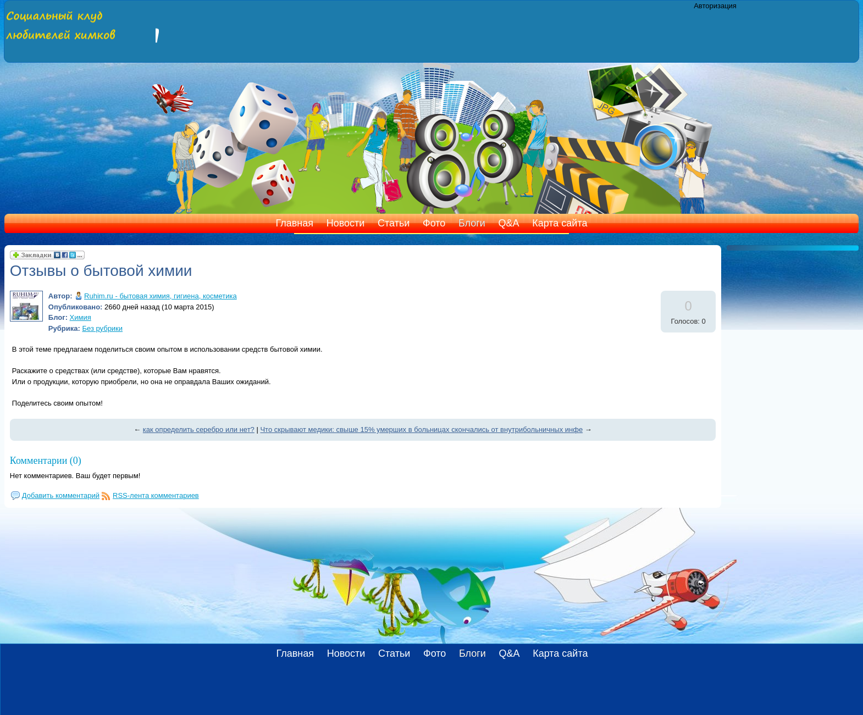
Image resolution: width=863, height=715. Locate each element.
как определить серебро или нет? (199, 429)
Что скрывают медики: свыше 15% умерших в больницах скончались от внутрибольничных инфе (421, 429)
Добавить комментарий (60, 495)
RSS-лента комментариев (156, 495)
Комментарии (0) (45, 460)
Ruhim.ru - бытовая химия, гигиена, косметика (160, 296)
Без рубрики (102, 328)
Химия (80, 317)
